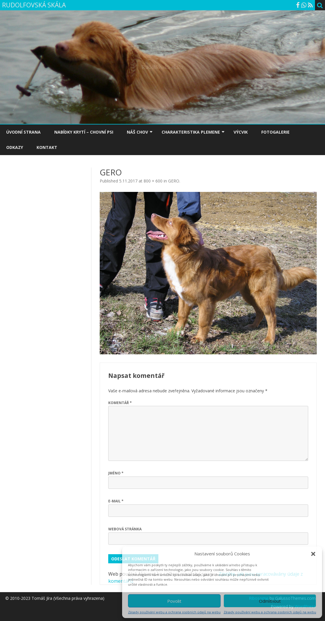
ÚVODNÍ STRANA (23, 132)
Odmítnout (270, 601)
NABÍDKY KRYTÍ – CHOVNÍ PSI (83, 132)
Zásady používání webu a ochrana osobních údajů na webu (174, 612)
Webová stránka (125, 529)
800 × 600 (153, 181)
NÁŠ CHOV (137, 132)
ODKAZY (14, 147)
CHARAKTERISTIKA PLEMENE (191, 132)
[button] (313, 554)
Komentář (120, 402)
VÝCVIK (241, 132)
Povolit (174, 601)
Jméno (116, 473)
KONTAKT (47, 147)
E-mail (116, 501)
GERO (173, 181)
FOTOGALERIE (275, 132)
